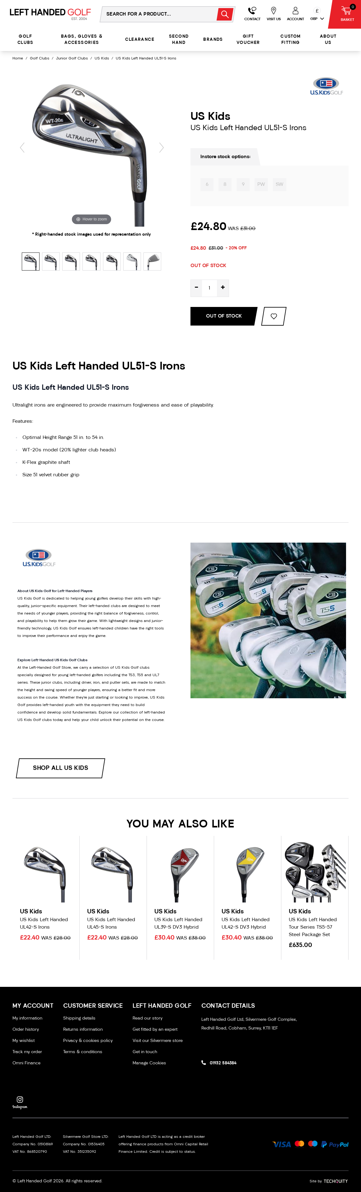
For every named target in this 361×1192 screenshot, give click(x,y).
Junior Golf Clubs (72, 58)
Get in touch (145, 1052)
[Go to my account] (252, 14)
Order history (25, 1029)
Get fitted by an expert (155, 1029)
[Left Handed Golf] (50, 14)
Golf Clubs (25, 39)
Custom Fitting (290, 39)
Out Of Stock (224, 316)
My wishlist (23, 1041)
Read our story (147, 1018)
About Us (328, 39)
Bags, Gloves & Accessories (82, 39)
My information (27, 1018)
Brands (213, 39)
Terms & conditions (82, 1052)
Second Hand (179, 39)
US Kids (102, 58)
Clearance (139, 39)
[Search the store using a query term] (154, 14)
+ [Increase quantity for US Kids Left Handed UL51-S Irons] (223, 288)
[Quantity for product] (209, 288)
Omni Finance (26, 1063)
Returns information (83, 1029)
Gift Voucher (248, 39)
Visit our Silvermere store (158, 1041)
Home (17, 58)
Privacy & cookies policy (88, 1041)
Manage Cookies (149, 1063)
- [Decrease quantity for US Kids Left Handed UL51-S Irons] (196, 288)
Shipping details (79, 1018)
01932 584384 (223, 1063)
